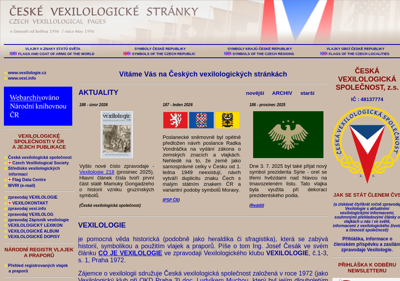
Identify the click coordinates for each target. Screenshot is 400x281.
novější (255, 93)
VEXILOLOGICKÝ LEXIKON (33, 225)
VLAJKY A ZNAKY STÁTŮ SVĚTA (52, 49)
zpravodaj (25, 208)
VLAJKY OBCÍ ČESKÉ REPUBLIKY (355, 49)
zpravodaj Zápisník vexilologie (36, 219)
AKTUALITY (99, 92)
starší (307, 93)
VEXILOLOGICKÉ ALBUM (31, 231)
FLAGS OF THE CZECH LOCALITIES (359, 54)
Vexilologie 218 (96, 172)
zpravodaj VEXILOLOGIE (30, 197)
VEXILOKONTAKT (26, 203)
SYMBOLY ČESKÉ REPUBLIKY (160, 49)
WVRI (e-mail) (19, 185)
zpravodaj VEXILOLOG (29, 214)
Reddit (257, 205)
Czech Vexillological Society (36, 162)
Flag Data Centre (25, 179)
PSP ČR (171, 200)
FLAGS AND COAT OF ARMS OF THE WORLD (56, 54)
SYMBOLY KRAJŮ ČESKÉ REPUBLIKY (260, 49)
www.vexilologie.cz (25, 72)
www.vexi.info (20, 78)
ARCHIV (282, 93)
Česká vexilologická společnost (37, 157)
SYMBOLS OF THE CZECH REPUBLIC (163, 54)
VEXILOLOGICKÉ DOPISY (32, 236)
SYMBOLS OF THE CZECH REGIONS (263, 54)
